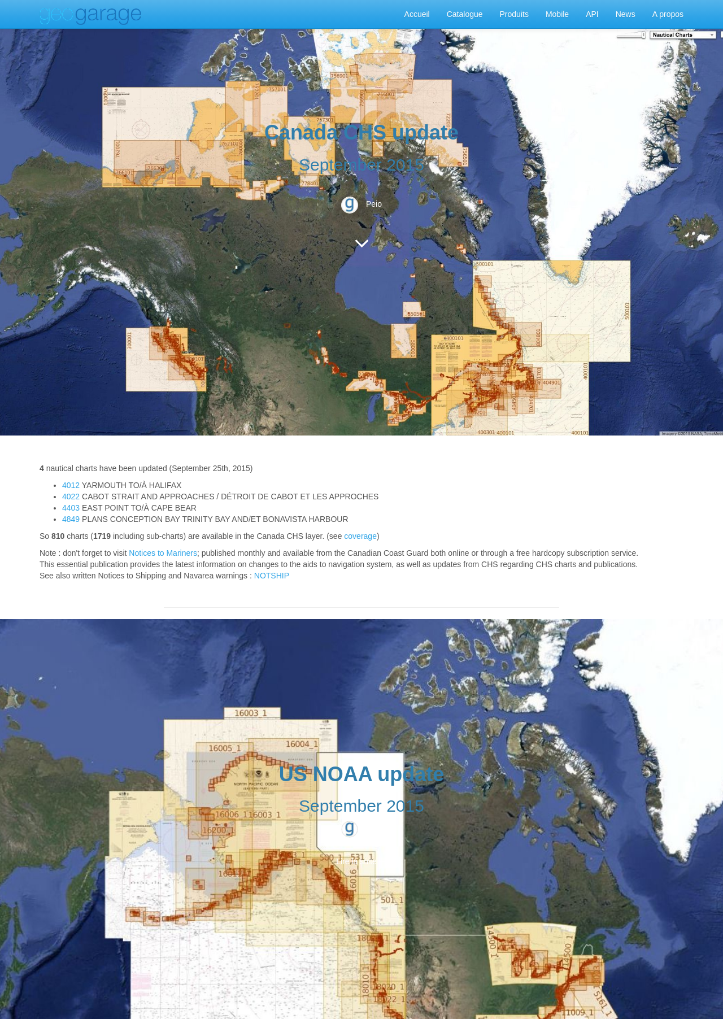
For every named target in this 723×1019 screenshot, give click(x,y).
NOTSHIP (271, 575)
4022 (71, 496)
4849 (71, 519)
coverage (360, 536)
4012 (71, 485)
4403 (71, 507)
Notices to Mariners (163, 553)
